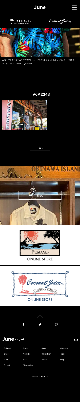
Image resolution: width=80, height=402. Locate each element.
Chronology (46, 354)
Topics (62, 354)
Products (26, 354)
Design (25, 348)
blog (62, 360)
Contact (7, 365)
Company (64, 348)
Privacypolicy (28, 365)
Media (25, 360)
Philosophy (8, 348)
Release (44, 360)
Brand (6, 354)
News (6, 360)
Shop (43, 348)
